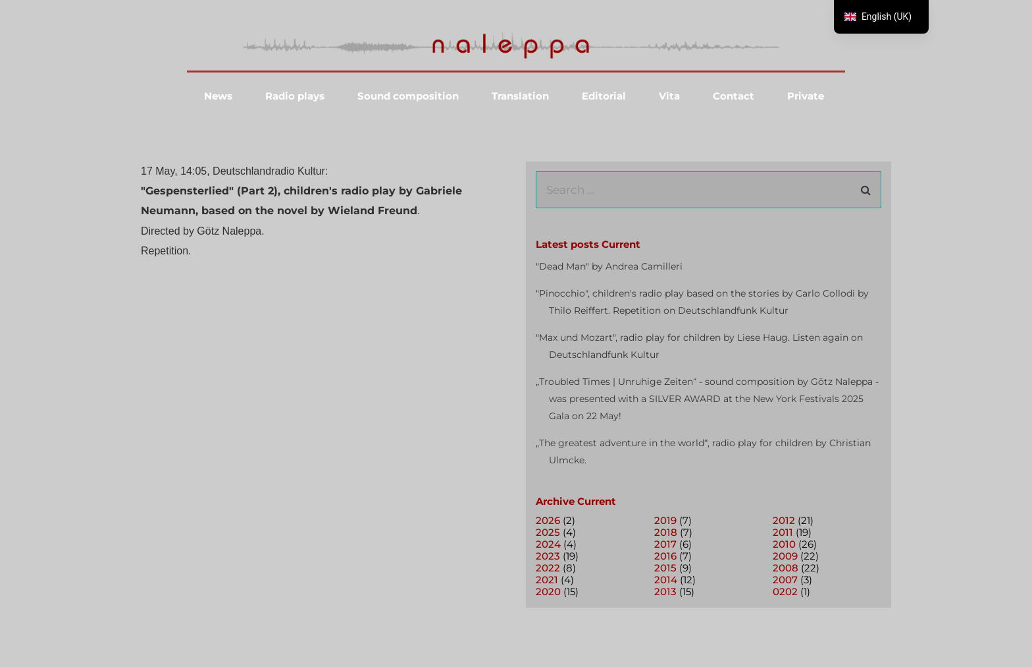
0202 (785, 591)
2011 (783, 532)
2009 (785, 556)
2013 (665, 591)
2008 (785, 568)
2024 (548, 544)
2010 (784, 544)
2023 (548, 556)
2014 (665, 579)
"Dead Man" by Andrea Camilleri (609, 266)
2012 (784, 520)
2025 (548, 532)
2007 (785, 579)
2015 (665, 568)
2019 (665, 520)
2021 (547, 579)
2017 (665, 544)
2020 (548, 591)
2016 (665, 556)
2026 (548, 520)
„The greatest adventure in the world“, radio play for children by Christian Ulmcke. (703, 451)
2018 (665, 532)
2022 (548, 568)
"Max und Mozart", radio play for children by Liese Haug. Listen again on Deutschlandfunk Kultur (699, 346)
